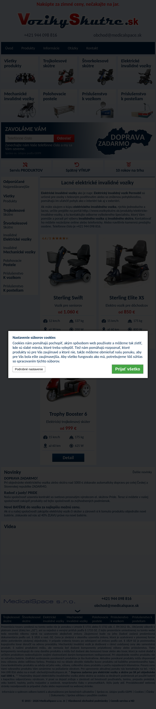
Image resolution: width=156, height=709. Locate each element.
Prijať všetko (127, 369)
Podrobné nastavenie (29, 369)
